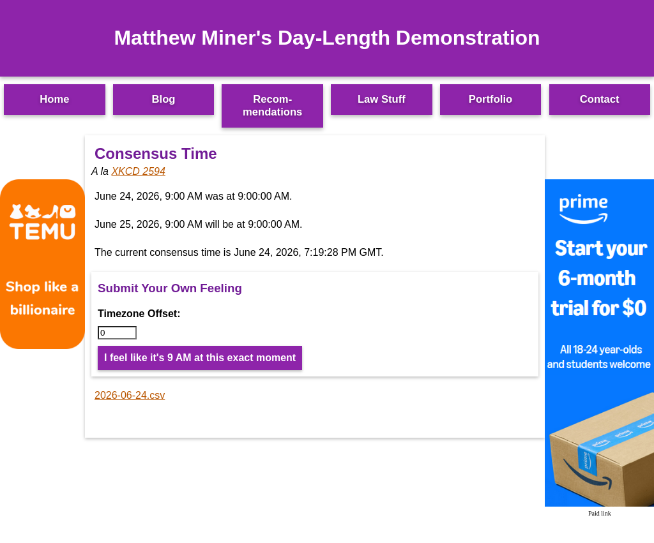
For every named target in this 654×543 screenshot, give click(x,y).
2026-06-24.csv (130, 395)
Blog (164, 99)
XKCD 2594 (138, 171)
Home (54, 99)
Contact (600, 99)
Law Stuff (382, 99)
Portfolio (490, 99)
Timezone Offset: (139, 313)
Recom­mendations (272, 105)
